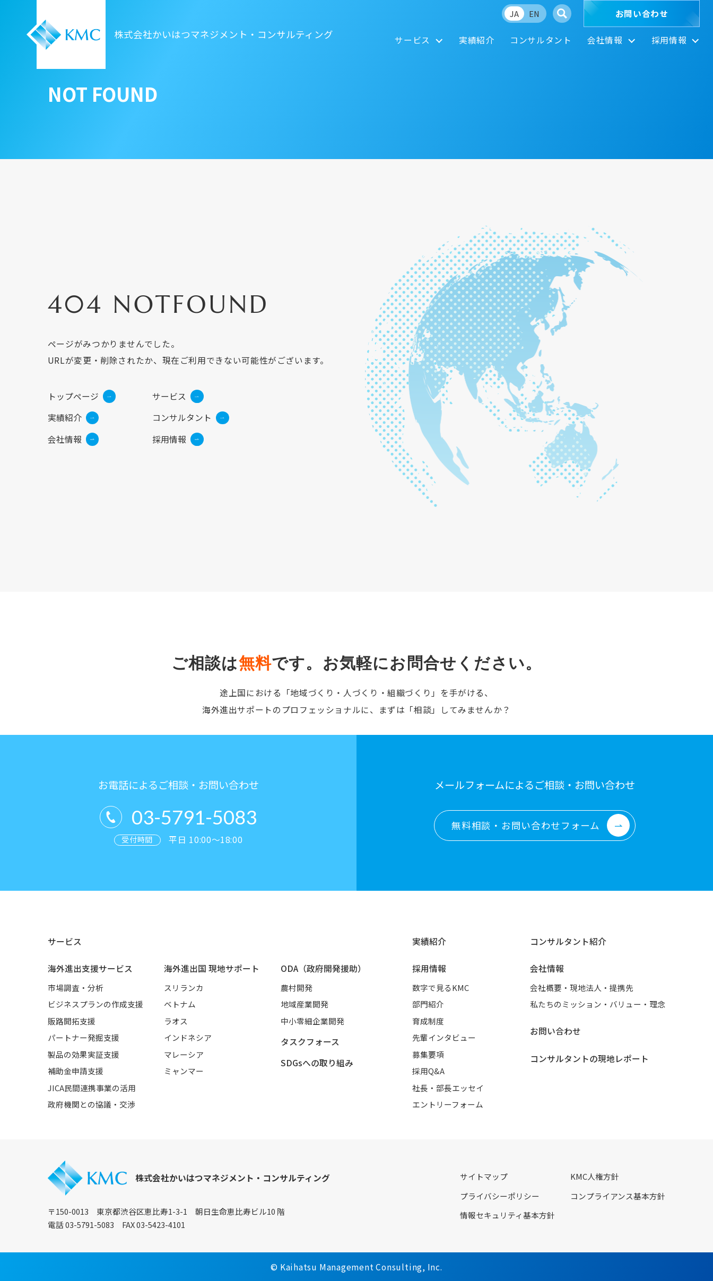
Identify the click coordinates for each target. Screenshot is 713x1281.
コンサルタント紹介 (568, 941)
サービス (412, 40)
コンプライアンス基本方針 (617, 1195)
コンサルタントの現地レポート (589, 1058)
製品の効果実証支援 (83, 1054)
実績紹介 (476, 40)
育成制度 (428, 1020)
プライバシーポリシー (500, 1195)
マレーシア (184, 1054)
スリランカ (184, 987)
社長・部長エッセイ (448, 1087)
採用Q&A (428, 1070)
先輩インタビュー (444, 1037)
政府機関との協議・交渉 (91, 1104)
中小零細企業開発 (312, 1020)
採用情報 (669, 40)
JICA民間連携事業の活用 (92, 1087)
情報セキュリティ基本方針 (507, 1215)
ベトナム (180, 1004)
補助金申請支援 (75, 1070)
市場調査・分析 (75, 987)
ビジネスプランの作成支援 (95, 1004)
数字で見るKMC (440, 987)
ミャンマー (184, 1070)
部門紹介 (428, 1004)
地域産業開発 (304, 1004)
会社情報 (605, 40)
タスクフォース (310, 1042)
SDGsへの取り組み (317, 1063)
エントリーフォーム (447, 1104)
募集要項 (428, 1054)
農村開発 (296, 987)
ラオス (176, 1020)
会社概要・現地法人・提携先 (581, 987)
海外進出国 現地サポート (211, 968)
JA (514, 13)
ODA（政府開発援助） (323, 968)
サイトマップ (484, 1176)
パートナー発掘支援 (83, 1037)
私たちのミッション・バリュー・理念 (597, 1004)
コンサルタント (540, 40)
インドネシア (188, 1037)
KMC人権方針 (594, 1176)
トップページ (82, 396)
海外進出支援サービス (90, 968)
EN (534, 13)
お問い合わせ (641, 13)
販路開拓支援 (71, 1020)
